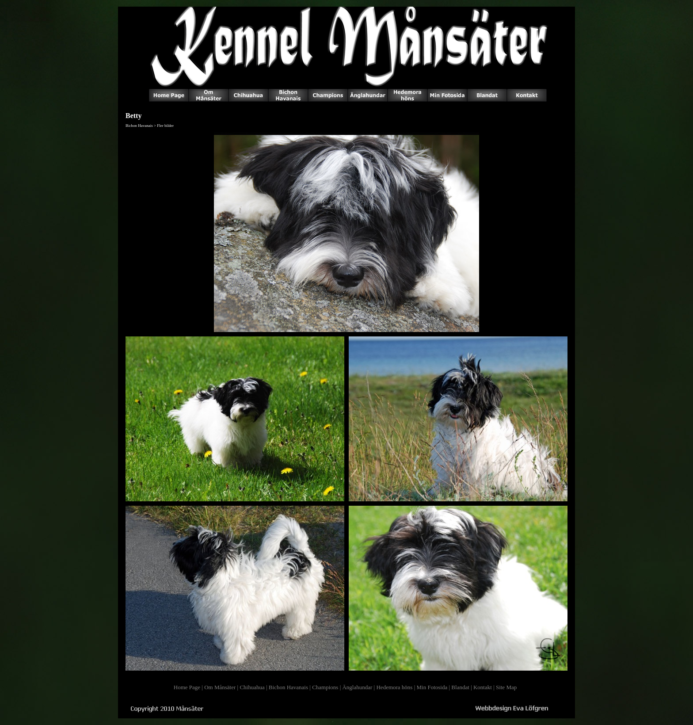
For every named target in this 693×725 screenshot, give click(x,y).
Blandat (460, 687)
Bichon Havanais (288, 687)
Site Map (506, 687)
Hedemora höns (394, 687)
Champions (325, 687)
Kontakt (482, 687)
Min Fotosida (432, 687)
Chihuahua (252, 687)
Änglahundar (357, 687)
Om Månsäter (220, 687)
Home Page (187, 687)
